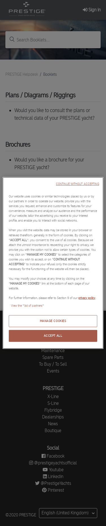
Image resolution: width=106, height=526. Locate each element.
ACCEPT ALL (53, 336)
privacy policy (86, 298)
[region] (53, 263)
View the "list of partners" (27, 306)
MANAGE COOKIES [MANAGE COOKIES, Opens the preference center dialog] (53, 321)
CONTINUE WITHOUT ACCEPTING (77, 184)
